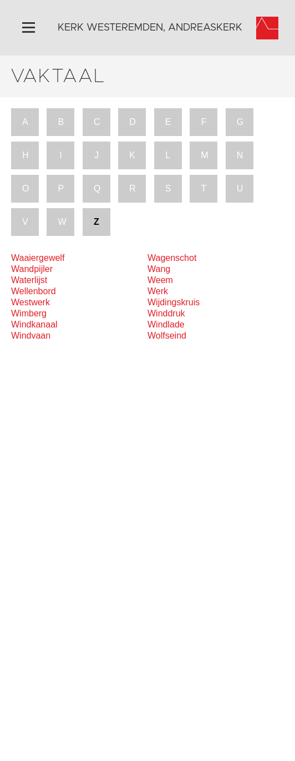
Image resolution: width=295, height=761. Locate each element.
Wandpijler (32, 269)
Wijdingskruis (174, 302)
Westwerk (30, 302)
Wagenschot (172, 258)
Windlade (166, 324)
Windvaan (30, 335)
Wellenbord (33, 291)
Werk (158, 291)
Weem (160, 280)
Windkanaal (34, 324)
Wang (159, 269)
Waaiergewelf (37, 258)
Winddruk (166, 313)
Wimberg (29, 313)
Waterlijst (29, 280)
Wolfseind (167, 335)
